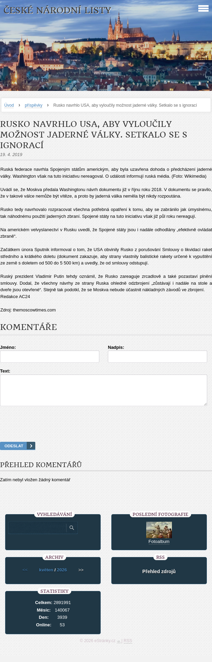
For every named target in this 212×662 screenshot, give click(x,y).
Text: (5, 371)
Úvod (9, 105)
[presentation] (106, 432)
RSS (128, 647)
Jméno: (8, 347)
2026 (62, 576)
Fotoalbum (159, 547)
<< (25, 576)
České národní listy (57, 10)
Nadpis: (116, 347)
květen (46, 576)
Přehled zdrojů (159, 577)
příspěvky (33, 105)
